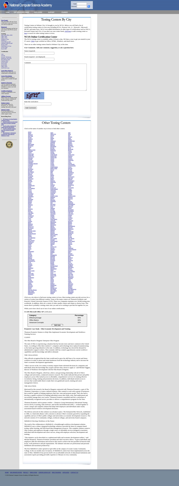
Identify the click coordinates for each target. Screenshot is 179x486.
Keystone (52, 216)
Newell (30, 244)
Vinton (29, 288)
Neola (51, 242)
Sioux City (53, 276)
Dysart (52, 182)
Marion (52, 231)
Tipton (29, 284)
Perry (51, 258)
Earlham (30, 182)
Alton (51, 142)
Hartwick (70, 204)
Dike (51, 177)
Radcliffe (52, 261)
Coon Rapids (71, 169)
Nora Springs (31, 245)
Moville (70, 239)
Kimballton (71, 216)
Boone (29, 152)
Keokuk (52, 215)
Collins (70, 168)
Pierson (30, 259)
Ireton (29, 211)
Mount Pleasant (32, 239)
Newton (70, 245)
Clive (69, 166)
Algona (52, 140)
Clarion (52, 165)
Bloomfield (53, 151)
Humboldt (70, 208)
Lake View (70, 219)
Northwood (31, 247)
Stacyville (70, 279)
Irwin (51, 212)
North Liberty (71, 246)
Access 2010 (4, 62)
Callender (30, 156)
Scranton (30, 270)
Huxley (30, 208)
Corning (52, 171)
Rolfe (69, 267)
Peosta (29, 258)
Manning (52, 228)
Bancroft (52, 149)
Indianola (30, 210)
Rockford (52, 265)
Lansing (70, 220)
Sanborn (30, 269)
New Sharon (71, 243)
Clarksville (70, 165)
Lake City (70, 217)
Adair (51, 138)
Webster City (53, 293)
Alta (69, 140)
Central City (53, 161)
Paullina (52, 257)
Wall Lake (70, 289)
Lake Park (53, 219)
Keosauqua (70, 215)
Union (69, 286)
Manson (70, 228)
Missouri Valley (32, 236)
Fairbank (70, 188)
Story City (70, 280)
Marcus (70, 230)
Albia (69, 139)
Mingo (69, 235)
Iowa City (52, 210)
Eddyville (70, 183)
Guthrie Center (71, 201)
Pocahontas (71, 260)
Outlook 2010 (4, 61)
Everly (29, 188)
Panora (70, 256)
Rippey (70, 264)
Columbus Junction (33, 168)
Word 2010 (4, 64)
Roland (52, 267)
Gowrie (30, 196)
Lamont (52, 220)
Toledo (52, 285)
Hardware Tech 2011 (6, 58)
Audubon (52, 147)
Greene (70, 198)
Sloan (29, 277)
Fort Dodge (71, 193)
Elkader (30, 185)
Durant (70, 180)
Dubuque (70, 179)
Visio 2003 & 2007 (6, 42)
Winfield (70, 298)
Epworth (30, 186)
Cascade (52, 158)
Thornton (70, 283)
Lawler (70, 221)
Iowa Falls (70, 210)
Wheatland (70, 297)
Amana (52, 143)
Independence (71, 209)
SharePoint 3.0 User (6, 46)
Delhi (51, 176)
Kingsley (30, 217)
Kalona (70, 213)
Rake (69, 261)
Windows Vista (5, 39)
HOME (7, 477)
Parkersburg (31, 256)
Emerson (52, 186)
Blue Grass (70, 151)
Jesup (29, 212)
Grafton (70, 197)
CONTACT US (74, 477)
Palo (29, 255)
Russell (52, 268)
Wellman (70, 293)
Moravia (30, 237)
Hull (51, 208)
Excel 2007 (4, 49)
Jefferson (70, 212)
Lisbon (70, 224)
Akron (29, 138)
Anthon (30, 145)
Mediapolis (53, 234)
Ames (69, 143)
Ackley (30, 137)
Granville (52, 198)
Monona (52, 237)
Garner (70, 194)
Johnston (52, 213)
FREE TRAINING (56, 477)
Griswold (30, 200)
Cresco (70, 172)
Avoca (29, 148)
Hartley (52, 204)
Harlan (29, 203)
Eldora (52, 184)
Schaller (52, 269)
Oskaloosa (70, 253)
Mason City (31, 232)
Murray (30, 240)
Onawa (30, 251)
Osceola (52, 253)
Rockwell (70, 265)
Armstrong (53, 146)
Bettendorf (30, 151)
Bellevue (52, 150)
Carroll (30, 157)
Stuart (29, 281)
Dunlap (52, 180)
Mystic (70, 241)
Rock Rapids (31, 265)
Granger (30, 197)
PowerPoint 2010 (5, 59)
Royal (29, 267)
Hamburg (52, 202)
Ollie (69, 250)
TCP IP (3, 55)
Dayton (52, 175)
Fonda (29, 192)
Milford (30, 234)
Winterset (30, 299)
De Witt (70, 175)
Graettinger (53, 197)
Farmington (71, 190)
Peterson (70, 258)
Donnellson (71, 177)
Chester (52, 164)
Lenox (29, 223)
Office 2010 (4, 38)
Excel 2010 (4, 65)
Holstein (30, 206)
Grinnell (70, 199)
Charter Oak (53, 162)
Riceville (52, 264)
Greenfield (30, 199)
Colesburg (30, 167)
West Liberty (53, 296)
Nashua (30, 241)
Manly (29, 228)
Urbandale (30, 287)
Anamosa (30, 144)
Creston (30, 173)
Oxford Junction (72, 254)
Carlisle (70, 157)
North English (53, 246)
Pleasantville (53, 260)
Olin (51, 250)
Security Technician (6, 57)
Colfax (52, 168)
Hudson (30, 207)
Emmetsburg (71, 186)
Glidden (70, 195)
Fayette (52, 191)
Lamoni (30, 219)
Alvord (30, 142)
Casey (69, 158)
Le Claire (30, 222)
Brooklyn (52, 154)
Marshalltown (71, 231)
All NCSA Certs (5, 68)
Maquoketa (53, 230)
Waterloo (70, 290)
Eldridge (70, 184)
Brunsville (70, 154)
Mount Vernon (54, 239)
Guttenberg (31, 201)
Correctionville (72, 171)
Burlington (53, 155)
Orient (69, 252)
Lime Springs (53, 224)
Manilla (70, 227)
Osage (29, 252)
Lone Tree (70, 226)
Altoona (70, 142)
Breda (69, 153)
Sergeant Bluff (54, 271)
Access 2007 (4, 47)
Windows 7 (4, 40)
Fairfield (52, 190)
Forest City (53, 193)
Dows (51, 179)
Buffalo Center (32, 155)
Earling (52, 183)
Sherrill (70, 274)
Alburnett (30, 140)
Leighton (70, 223)
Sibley (29, 274)
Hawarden (30, 204)
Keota (29, 215)
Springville (53, 279)
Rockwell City (31, 266)
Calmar (52, 157)
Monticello (70, 237)
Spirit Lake (31, 278)
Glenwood (53, 195)
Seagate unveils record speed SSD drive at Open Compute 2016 (9, 123)
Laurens (52, 221)
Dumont (30, 179)
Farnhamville (31, 190)
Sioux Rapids (71, 276)
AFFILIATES (65, 477)
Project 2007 (4, 44)
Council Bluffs (54, 172)
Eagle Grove (71, 182)
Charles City (31, 162)
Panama (52, 256)
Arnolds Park (71, 146)
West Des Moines (32, 295)
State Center (31, 280)
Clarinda (30, 164)
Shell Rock (70, 272)
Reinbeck (70, 263)
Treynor (30, 285)
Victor (52, 287)
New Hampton (31, 243)
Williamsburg (31, 298)
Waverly (30, 292)
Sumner (52, 282)
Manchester (53, 227)
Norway (70, 247)
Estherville (53, 187)
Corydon (30, 171)
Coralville (30, 170)
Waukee (52, 291)
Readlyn (30, 262)
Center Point (71, 160)
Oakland (30, 248)
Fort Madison (31, 193)
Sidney (52, 275)
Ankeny (70, 144)
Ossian (29, 254)
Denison (70, 176)
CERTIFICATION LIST (44, 477)
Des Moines (31, 177)
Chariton (70, 161)
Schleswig (70, 269)
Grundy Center (54, 201)
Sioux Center (31, 276)
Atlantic (30, 146)
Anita (51, 144)
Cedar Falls (31, 159)
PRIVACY (26, 477)
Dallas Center (53, 173)
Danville (70, 173)
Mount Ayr (70, 238)
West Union (31, 296)
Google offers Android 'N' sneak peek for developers (8, 126)
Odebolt (52, 249)
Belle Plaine (31, 149)
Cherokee (30, 163)
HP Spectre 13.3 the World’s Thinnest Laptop (9, 119)
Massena (52, 232)
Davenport (30, 174)
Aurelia (70, 147)
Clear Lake (31, 166)
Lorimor (30, 226)
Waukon (70, 291)
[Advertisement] (112, 52)
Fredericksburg (54, 194)
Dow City (30, 178)
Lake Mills (31, 218)
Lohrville (52, 226)
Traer (69, 285)
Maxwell (70, 232)
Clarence (70, 164)
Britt (29, 153)
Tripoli (52, 286)
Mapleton (30, 229)
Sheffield (70, 271)
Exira (51, 188)
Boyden (52, 153)
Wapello (30, 289)
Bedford (70, 149)
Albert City (53, 139)
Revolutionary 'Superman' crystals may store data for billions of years (8, 134)
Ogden (29, 249)
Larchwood (31, 221)
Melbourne (70, 234)
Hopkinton (53, 206)
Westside (52, 297)
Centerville (31, 160)
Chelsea (70, 162)
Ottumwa (52, 254)
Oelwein (70, 249)
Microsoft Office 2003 (6, 35)
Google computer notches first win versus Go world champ (8, 130)
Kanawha (30, 214)
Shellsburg (30, 273)
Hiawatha (52, 205)
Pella (69, 257)
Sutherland (70, 282)
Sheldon (52, 272)
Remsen (30, 263)
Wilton (52, 298)
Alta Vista (30, 141)
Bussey (70, 155)
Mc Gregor (31, 233)
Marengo (30, 230)
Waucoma (30, 291)
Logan (29, 225)
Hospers (70, 206)
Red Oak (52, 263)
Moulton (52, 238)
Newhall (52, 245)
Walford (52, 289)
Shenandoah (53, 274)
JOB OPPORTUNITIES (16, 477)
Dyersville (30, 181)
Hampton (70, 202)
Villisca (70, 287)
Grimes (52, 199)
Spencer (70, 278)
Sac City (70, 268)
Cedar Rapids (53, 160)
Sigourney (70, 275)
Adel (69, 138)
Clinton (52, 166)
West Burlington (72, 294)
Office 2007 (4, 36)
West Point (70, 296)
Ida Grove (52, 209)
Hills (69, 205)
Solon (51, 278)
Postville (30, 260)
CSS (2, 54)
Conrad (52, 169)
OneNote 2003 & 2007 (7, 43)
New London (53, 243)
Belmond (70, 150)
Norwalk (52, 247)
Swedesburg (31, 282)
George (30, 195)
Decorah (30, 175)
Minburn (52, 235)
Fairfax (30, 189)
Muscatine (53, 241)
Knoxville (52, 217)
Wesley (30, 293)
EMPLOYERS (33, 477)
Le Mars (52, 223)
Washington (53, 290)
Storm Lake (53, 280)
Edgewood (30, 184)
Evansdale (70, 187)
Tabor (51, 283)
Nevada (70, 242)
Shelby (30, 271)
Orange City (53, 252)
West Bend (53, 294)
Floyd (69, 191)
